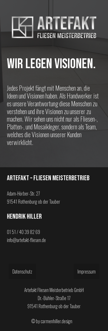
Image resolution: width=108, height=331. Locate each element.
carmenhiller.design (56, 321)
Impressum (86, 271)
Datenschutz (22, 271)
